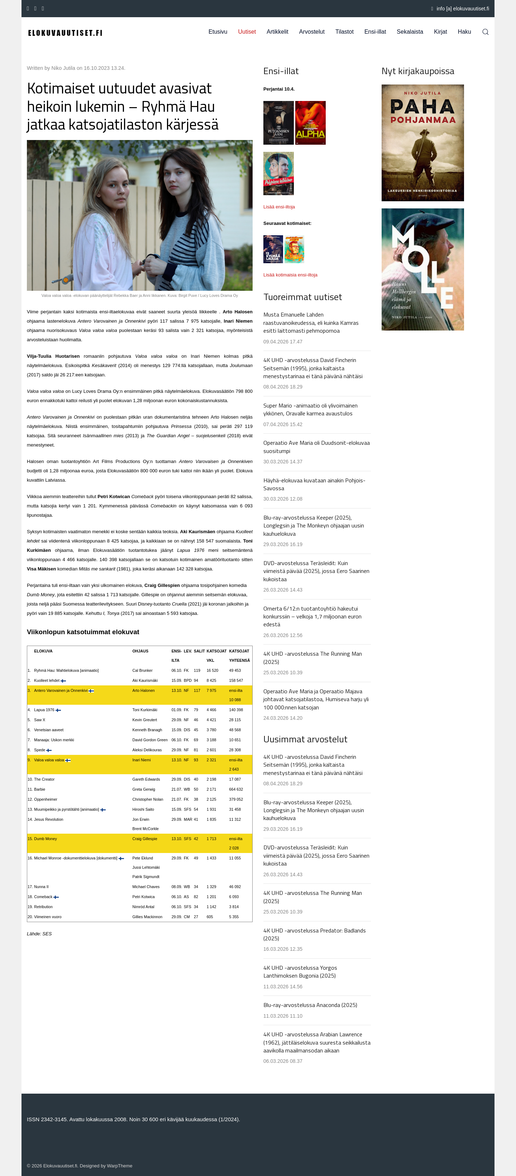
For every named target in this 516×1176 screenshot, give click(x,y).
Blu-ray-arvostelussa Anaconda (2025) (310, 1005)
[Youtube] (35, 8)
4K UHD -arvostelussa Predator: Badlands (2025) (314, 934)
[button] (485, 31)
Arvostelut (312, 32)
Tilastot (344, 32)
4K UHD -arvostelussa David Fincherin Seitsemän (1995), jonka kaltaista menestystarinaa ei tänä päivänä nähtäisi (313, 368)
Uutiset (247, 32)
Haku (464, 32)
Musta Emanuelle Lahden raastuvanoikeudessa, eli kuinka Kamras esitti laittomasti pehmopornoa (311, 322)
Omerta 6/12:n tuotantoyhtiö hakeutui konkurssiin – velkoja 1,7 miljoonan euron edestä (312, 616)
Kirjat (440, 32)
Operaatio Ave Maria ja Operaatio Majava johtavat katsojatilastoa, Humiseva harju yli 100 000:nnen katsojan (316, 699)
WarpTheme (120, 1165)
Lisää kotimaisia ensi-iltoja (290, 275)
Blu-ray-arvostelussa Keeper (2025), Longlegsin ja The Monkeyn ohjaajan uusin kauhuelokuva (313, 525)
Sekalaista (410, 32)
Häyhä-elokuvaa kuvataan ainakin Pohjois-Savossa (314, 484)
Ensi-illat (375, 32)
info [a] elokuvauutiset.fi (460, 8)
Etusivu (218, 32)
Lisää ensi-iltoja (279, 206)
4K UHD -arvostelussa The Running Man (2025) (312, 657)
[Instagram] (43, 8)
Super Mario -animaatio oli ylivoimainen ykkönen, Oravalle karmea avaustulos (310, 409)
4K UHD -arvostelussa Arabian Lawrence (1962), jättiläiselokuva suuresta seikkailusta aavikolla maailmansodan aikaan (317, 1042)
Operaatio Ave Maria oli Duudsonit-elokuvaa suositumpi (316, 446)
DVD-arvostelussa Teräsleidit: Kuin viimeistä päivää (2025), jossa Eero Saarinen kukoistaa (316, 571)
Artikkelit (277, 32)
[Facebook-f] (28, 8)
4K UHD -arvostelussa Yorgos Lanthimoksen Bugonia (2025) (300, 971)
